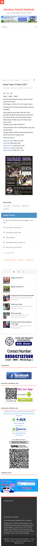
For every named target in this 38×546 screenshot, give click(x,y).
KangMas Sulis (26, 541)
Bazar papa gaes (16, 313)
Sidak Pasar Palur (16, 304)
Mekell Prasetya (8, 141)
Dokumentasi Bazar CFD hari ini (15, 242)
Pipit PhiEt (6, 143)
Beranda (20, 260)
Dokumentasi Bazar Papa (13, 232)
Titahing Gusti (7, 148)
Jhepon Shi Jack (8, 145)
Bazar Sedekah (10, 237)
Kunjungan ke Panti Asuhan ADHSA (22, 295)
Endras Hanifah (8, 150)
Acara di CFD (10, 253)
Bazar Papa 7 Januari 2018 (14, 247)
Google (7, 206)
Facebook (16, 206)
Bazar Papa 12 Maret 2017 (14, 227)
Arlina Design (11, 541)
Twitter (25, 206)
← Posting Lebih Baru (9, 260)
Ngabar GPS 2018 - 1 (17, 278)
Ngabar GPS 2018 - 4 (17, 287)
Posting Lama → (30, 260)
